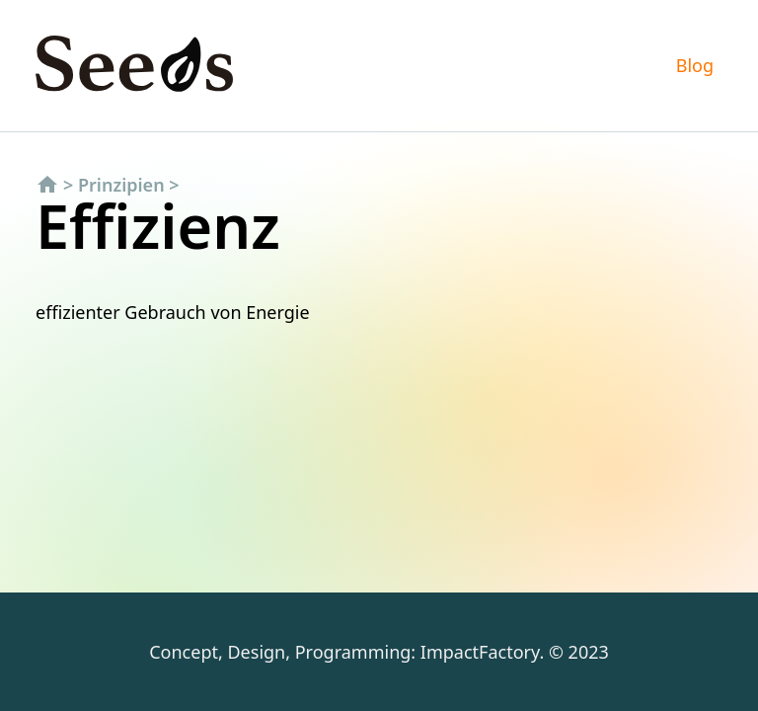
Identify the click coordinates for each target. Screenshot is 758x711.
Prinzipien (121, 185)
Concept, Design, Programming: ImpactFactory (344, 652)
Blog (695, 65)
